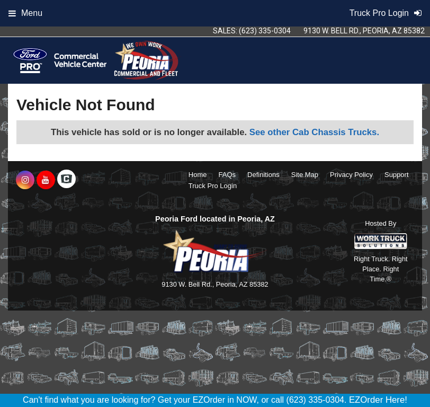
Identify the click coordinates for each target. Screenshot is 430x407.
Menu (25, 12)
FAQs (227, 175)
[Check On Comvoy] (66, 180)
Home (198, 175)
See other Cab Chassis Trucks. (314, 132)
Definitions (263, 175)
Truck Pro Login (213, 186)
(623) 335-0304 (265, 30)
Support (396, 175)
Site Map (304, 175)
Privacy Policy (351, 175)
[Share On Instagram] (25, 180)
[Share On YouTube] (46, 180)
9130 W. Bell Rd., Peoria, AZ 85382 (364, 30)
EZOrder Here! (378, 400)
